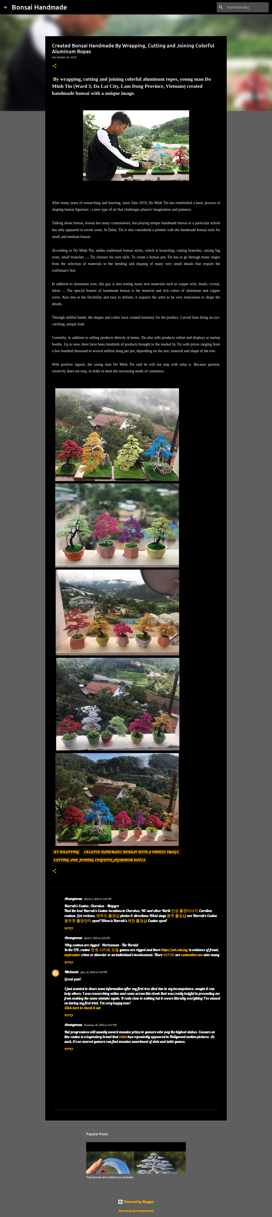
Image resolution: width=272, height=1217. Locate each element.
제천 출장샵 (137, 920)
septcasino (72, 954)
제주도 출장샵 (107, 915)
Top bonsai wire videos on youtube (109, 1177)
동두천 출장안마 (77, 920)
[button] (54, 66)
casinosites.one (192, 954)
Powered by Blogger (136, 1201)
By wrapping (66, 852)
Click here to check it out (82, 1007)
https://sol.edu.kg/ (174, 949)
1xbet (123, 1036)
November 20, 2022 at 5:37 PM (100, 1025)
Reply (68, 928)
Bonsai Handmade (39, 7)
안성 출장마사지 (184, 910)
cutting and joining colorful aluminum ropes (99, 860)
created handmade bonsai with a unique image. (132, 852)
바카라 (168, 954)
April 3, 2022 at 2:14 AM (96, 938)
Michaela (71, 971)
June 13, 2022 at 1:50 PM (93, 972)
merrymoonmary (145, 1210)
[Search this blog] (247, 7)
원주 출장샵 (176, 915)
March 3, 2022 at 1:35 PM (97, 899)
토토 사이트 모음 (105, 949)
